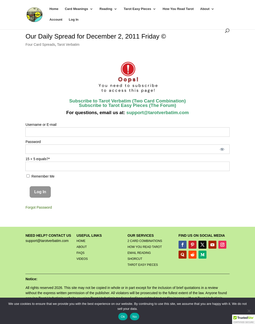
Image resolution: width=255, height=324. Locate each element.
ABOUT (81, 247)
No (134, 317)
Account (55, 19)
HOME (80, 241)
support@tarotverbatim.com (157, 112)
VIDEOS (82, 259)
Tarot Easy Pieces (137, 9)
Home (53, 9)
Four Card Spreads (40, 44)
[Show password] (222, 149)
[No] (248, 310)
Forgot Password (38, 207)
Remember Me (40, 176)
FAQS (80, 253)
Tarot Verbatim (68, 44)
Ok (123, 317)
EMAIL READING (139, 253)
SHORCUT (135, 259)
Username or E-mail (40, 125)
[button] (243, 319)
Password (33, 142)
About (205, 9)
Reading (106, 9)
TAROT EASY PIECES (143, 265)
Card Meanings (76, 9)
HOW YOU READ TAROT (145, 247)
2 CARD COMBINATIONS (145, 241)
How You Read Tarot (178, 9)
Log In (73, 19)
